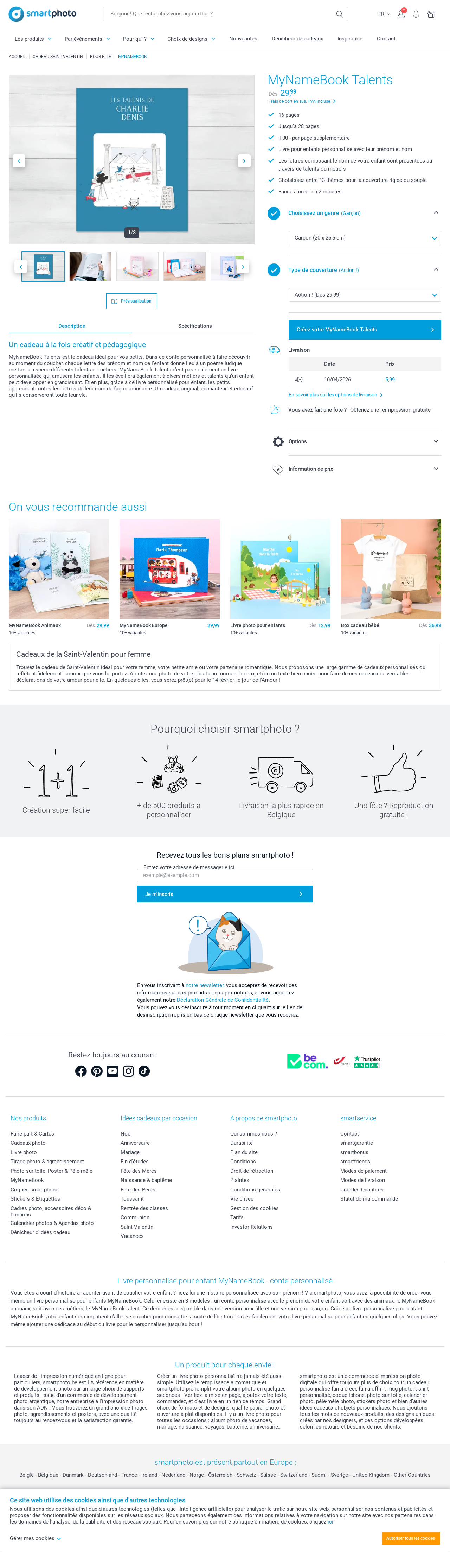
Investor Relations (251, 1227)
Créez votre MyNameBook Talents (337, 329)
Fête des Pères (138, 1190)
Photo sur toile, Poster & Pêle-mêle (51, 1171)
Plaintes (239, 1180)
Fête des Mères (139, 1171)
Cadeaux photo (28, 1143)
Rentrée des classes (144, 1208)
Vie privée (241, 1199)
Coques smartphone (34, 1190)
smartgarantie (356, 1143)
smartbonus (354, 1152)
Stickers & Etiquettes (35, 1199)
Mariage (130, 1152)
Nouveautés (243, 39)
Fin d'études (135, 1161)
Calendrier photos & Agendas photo (52, 1223)
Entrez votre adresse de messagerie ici (188, 867)
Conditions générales (255, 1190)
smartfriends (355, 1161)
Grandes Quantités (362, 1190)
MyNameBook (27, 1180)
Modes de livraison (362, 1180)
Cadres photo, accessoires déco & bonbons (51, 1211)
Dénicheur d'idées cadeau (40, 1232)
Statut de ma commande (369, 1199)
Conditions (243, 1161)
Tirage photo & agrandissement (47, 1161)
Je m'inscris (159, 894)
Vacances (132, 1236)
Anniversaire (135, 1143)
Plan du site (244, 1152)
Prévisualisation (136, 300)
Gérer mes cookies (36, 1538)
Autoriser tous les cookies (410, 1538)
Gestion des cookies (254, 1208)
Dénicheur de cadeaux (297, 39)
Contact (386, 39)
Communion (135, 1217)
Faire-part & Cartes (32, 1134)
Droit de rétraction (251, 1171)
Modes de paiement (363, 1171)
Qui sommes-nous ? (253, 1134)
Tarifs (237, 1217)
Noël (126, 1134)
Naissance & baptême (146, 1180)
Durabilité (241, 1143)
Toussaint (132, 1199)
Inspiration (350, 39)
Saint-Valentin (137, 1227)
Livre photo (24, 1152)
